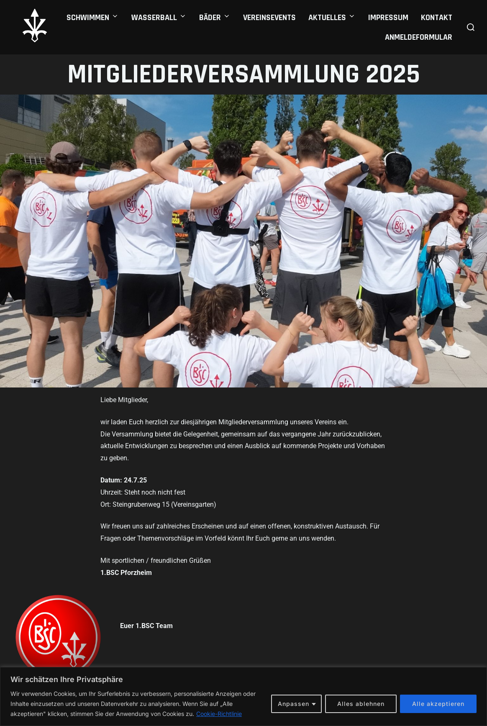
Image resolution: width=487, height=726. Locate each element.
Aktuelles (332, 17)
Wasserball (159, 17)
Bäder (215, 17)
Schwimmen (93, 17)
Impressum (388, 17)
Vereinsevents (269, 17)
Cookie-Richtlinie (219, 713)
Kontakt (436, 17)
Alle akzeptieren (438, 703)
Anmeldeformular (418, 37)
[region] (243, 696)
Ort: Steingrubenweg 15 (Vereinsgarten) (158, 504)
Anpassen (293, 703)
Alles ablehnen (360, 703)
